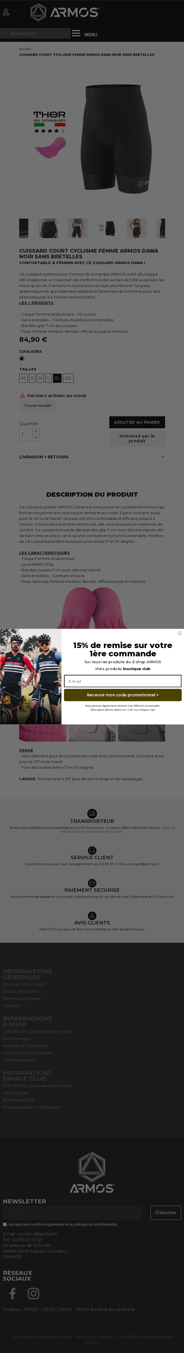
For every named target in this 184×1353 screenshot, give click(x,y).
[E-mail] (122, 681)
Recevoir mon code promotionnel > (123, 694)
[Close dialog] (179, 633)
